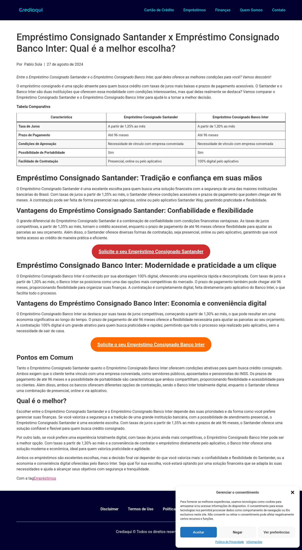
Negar (238, 532)
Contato (278, 10)
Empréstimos (194, 10)
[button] (292, 492)
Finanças (223, 10)
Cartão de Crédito (159, 10)
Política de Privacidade (229, 542)
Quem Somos (251, 10)
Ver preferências (276, 532)
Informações (254, 542)
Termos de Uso (140, 509)
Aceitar (198, 532)
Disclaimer (109, 509)
